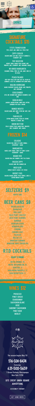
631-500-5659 (17, 368)
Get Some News (17, 397)
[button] (32, 7)
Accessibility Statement (17, 389)
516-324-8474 (18, 361)
